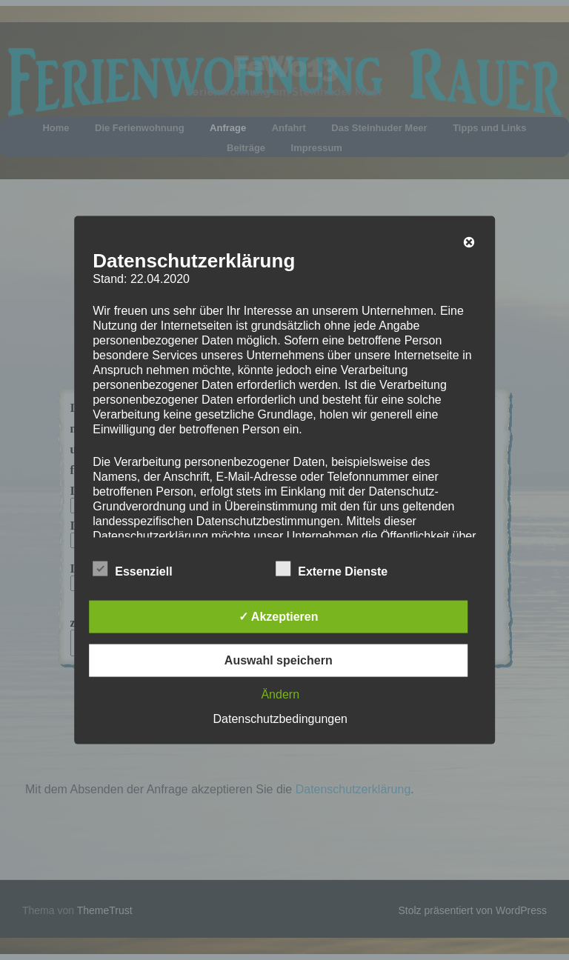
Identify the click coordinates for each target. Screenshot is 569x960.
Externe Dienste (331, 568)
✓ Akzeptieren (279, 616)
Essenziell (132, 568)
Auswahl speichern (278, 659)
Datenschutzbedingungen (280, 718)
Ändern (280, 693)
